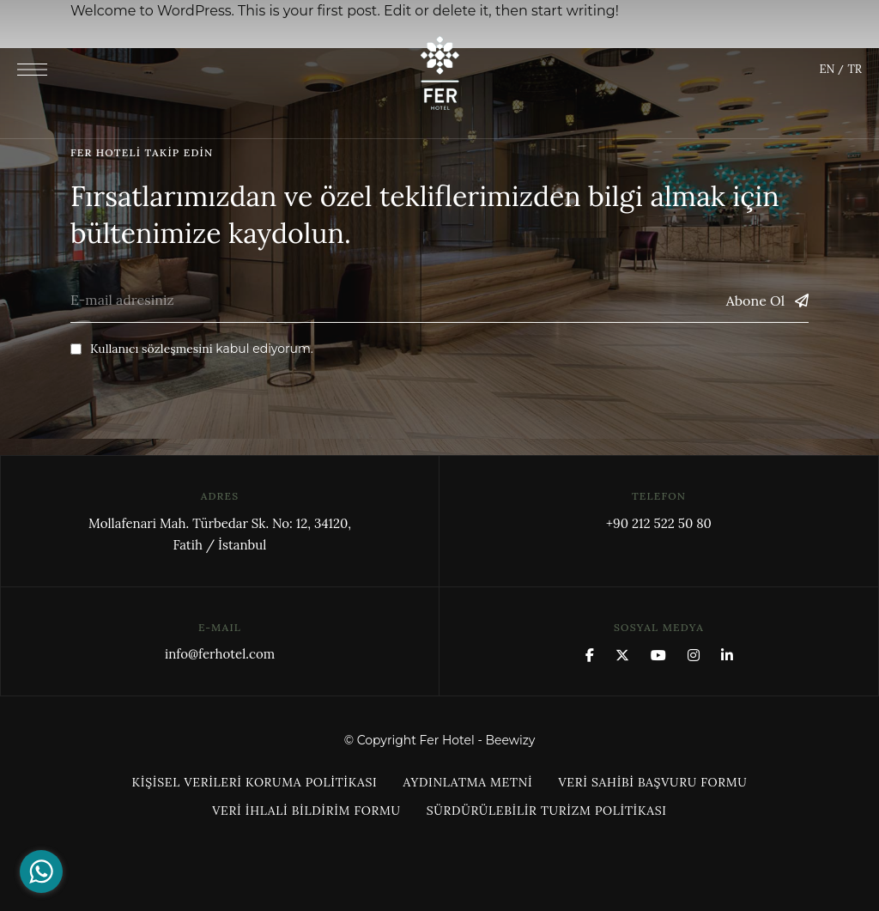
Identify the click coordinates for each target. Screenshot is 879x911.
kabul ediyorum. (191, 348)
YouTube (658, 655)
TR (854, 69)
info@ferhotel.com (220, 654)
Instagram (694, 655)
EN (826, 69)
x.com (622, 655)
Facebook (589, 655)
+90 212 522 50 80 (659, 523)
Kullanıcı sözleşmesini (151, 348)
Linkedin (727, 655)
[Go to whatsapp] (41, 871)
